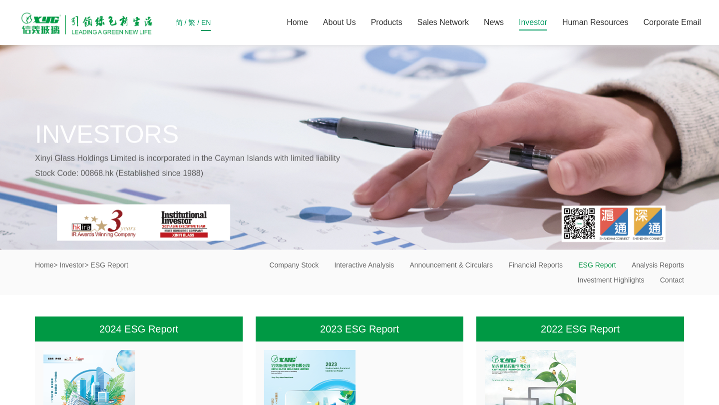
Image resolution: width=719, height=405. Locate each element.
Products (386, 22)
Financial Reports (535, 265)
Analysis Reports (658, 265)
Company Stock (294, 265)
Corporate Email (672, 22)
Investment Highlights (611, 280)
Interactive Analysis (364, 265)
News (494, 22)
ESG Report (597, 265)
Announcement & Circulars (451, 265)
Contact (672, 280)
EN (206, 24)
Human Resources (595, 22)
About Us (339, 22)
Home (297, 22)
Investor (533, 22)
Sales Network (443, 22)
